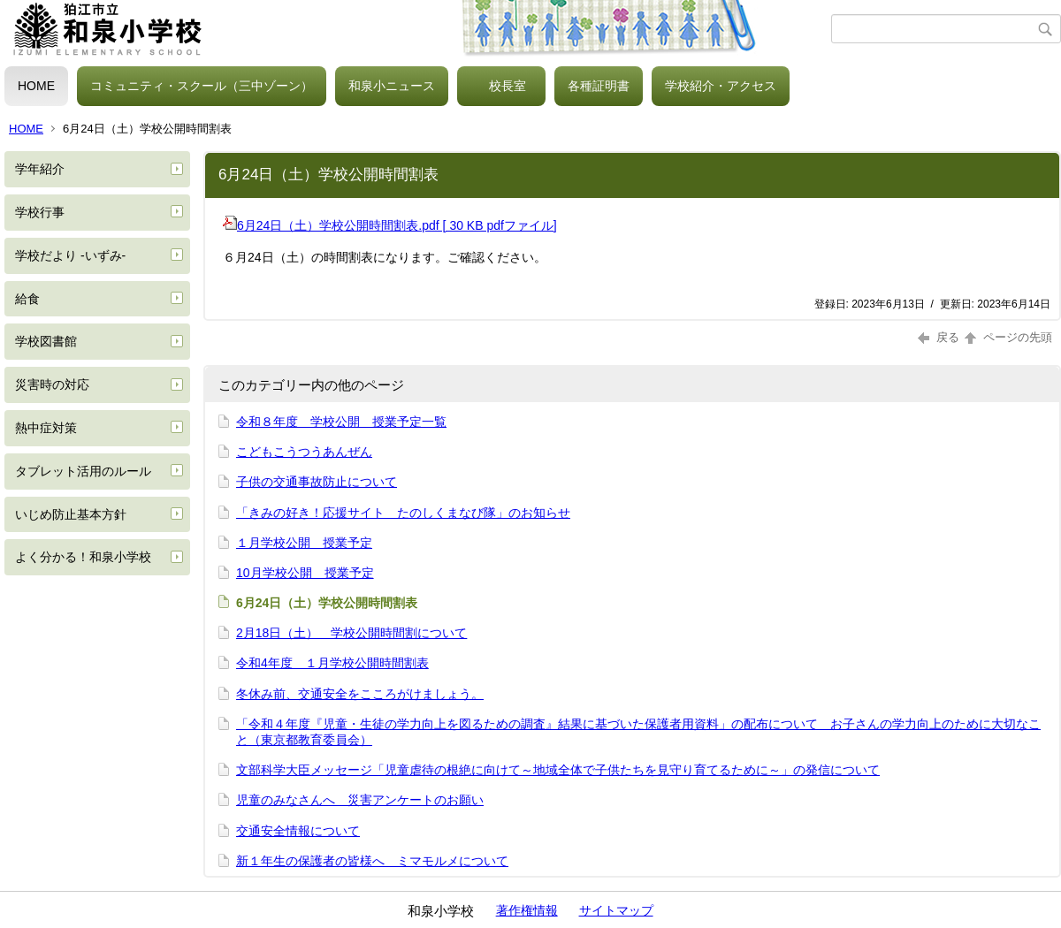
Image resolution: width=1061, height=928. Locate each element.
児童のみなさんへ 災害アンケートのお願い (360, 800)
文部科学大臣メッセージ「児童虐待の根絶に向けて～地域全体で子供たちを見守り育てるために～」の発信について (558, 770)
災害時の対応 (52, 384)
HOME (36, 86)
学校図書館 (46, 341)
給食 (27, 299)
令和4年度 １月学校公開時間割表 (332, 663)
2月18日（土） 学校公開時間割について (351, 633)
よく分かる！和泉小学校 (83, 557)
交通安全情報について (298, 831)
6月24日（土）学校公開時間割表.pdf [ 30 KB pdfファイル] (390, 225)
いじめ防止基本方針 (70, 514)
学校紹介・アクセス (720, 86)
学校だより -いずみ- (70, 255)
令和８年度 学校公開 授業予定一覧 (341, 422)
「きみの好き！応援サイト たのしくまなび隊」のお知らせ (403, 513)
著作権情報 (527, 910)
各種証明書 (599, 86)
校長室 (507, 86)
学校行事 (40, 212)
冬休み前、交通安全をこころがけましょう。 (360, 694)
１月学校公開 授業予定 (304, 543)
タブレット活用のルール (83, 471)
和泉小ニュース (391, 86)
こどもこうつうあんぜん (304, 452)
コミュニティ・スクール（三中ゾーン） (201, 86)
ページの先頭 (1007, 337)
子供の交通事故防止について (316, 482)
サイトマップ (616, 910)
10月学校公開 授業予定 (305, 573)
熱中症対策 (46, 428)
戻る (938, 337)
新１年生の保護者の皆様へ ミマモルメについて (372, 861)
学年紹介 (40, 169)
